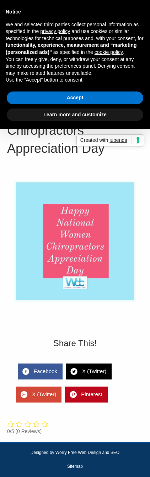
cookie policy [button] (109, 52)
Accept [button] (75, 97)
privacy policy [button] (55, 31)
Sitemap (75, 466)
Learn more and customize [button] (74, 114)
